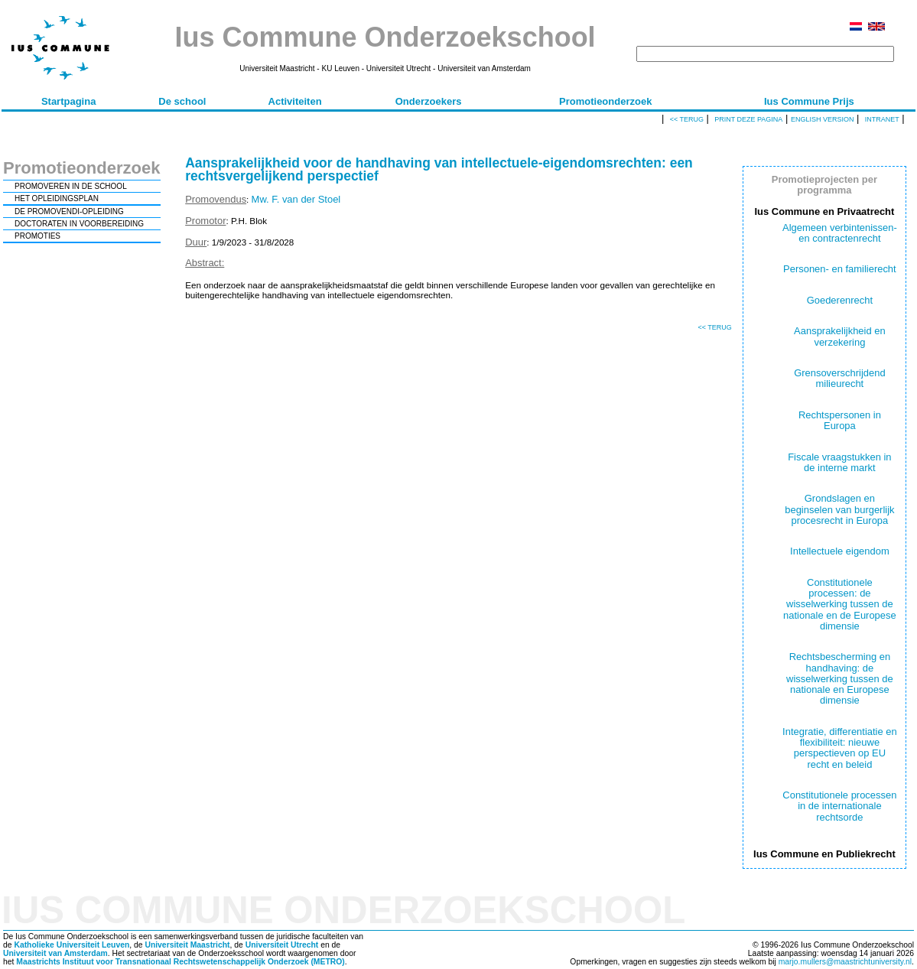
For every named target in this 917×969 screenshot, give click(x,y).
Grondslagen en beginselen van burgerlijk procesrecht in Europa (839, 509)
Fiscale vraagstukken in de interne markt (839, 462)
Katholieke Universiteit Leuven (71, 945)
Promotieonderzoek (605, 101)
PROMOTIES (37, 236)
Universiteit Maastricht (187, 945)
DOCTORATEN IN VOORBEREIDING (79, 223)
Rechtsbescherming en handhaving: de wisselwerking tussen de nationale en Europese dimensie (839, 678)
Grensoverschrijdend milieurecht (840, 378)
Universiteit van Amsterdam (55, 953)
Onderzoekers (428, 101)
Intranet (882, 119)
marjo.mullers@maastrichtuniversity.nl (845, 962)
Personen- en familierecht (839, 269)
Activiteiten (295, 101)
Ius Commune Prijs (809, 101)
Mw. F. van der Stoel (296, 199)
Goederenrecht (840, 300)
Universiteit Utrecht (282, 945)
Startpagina (68, 101)
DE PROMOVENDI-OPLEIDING (69, 211)
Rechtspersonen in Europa (839, 420)
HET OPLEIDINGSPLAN (57, 198)
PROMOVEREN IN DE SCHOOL (71, 186)
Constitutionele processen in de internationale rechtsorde (839, 806)
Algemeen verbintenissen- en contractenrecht (839, 233)
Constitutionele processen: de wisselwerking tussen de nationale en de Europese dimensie (839, 604)
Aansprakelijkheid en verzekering (840, 336)
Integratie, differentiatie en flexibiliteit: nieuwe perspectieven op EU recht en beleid (839, 748)
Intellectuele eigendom (839, 551)
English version (822, 119)
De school (182, 101)
